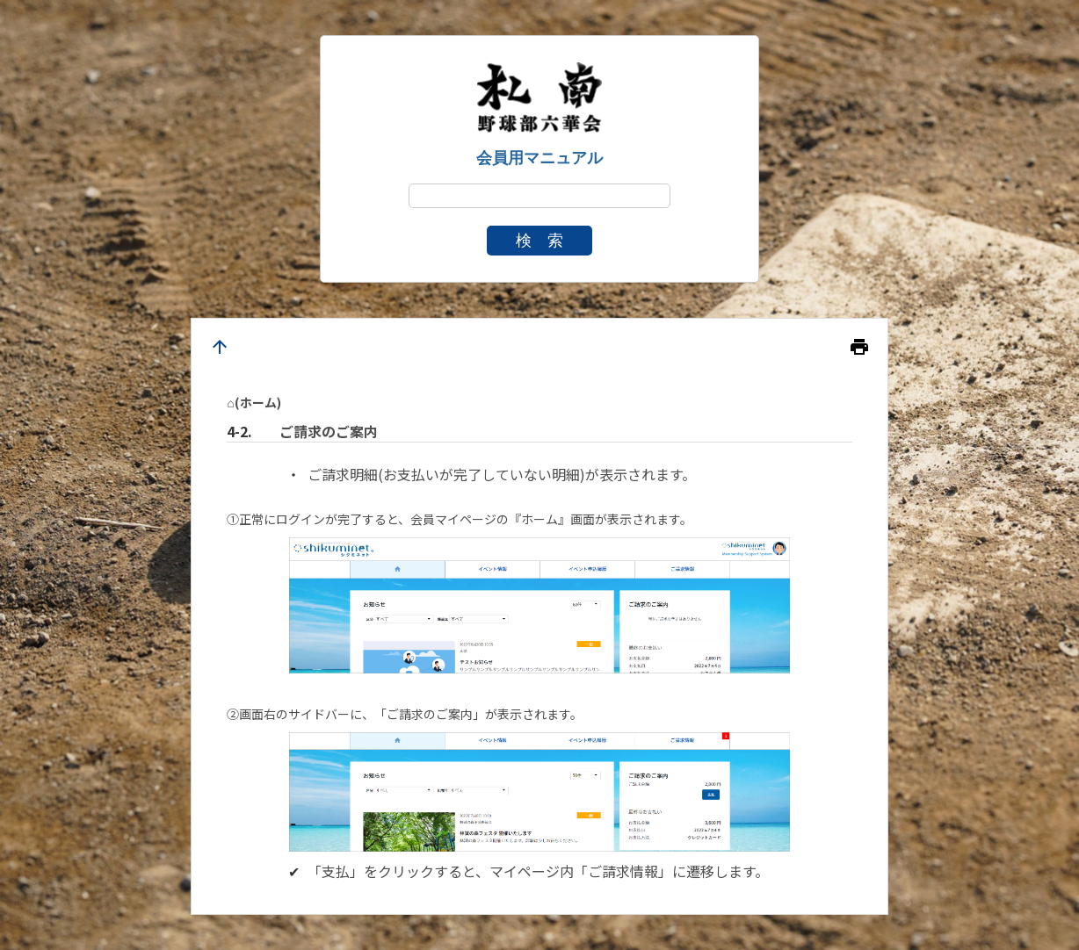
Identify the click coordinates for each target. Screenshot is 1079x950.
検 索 (539, 240)
